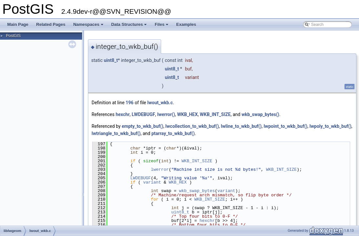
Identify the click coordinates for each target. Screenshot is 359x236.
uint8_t (111, 60)
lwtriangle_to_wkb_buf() (116, 133)
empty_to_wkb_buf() (142, 126)
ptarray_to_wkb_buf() (173, 133)
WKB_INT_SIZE (215, 114)
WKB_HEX (187, 114)
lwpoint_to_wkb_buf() (285, 126)
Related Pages (50, 24)
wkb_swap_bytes (197, 191)
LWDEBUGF (143, 114)
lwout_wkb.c (160, 102)
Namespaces (88, 26)
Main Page (17, 24)
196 (130, 102)
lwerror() (166, 114)
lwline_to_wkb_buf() (241, 126)
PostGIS (13, 35)
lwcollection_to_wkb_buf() (192, 126)
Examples (186, 24)
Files (162, 26)
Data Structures (129, 26)
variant (152, 182)
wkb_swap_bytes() (260, 114)
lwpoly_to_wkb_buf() (330, 126)
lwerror (160, 169)
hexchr (123, 114)
